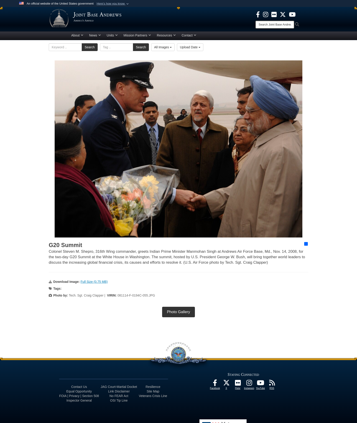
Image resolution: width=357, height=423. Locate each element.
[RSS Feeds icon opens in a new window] (272, 386)
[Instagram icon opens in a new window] (265, 14)
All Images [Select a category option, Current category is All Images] (163, 49)
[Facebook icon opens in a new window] (258, 14)
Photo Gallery (178, 314)
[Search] (274, 24)
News (95, 37)
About (77, 37)
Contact (189, 37)
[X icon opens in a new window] (283, 14)
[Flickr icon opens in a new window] (274, 14)
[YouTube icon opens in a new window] (292, 14)
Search (90, 49)
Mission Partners (137, 37)
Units (112, 37)
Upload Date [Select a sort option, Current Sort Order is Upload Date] (190, 49)
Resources (166, 37)
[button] (113, 3)
